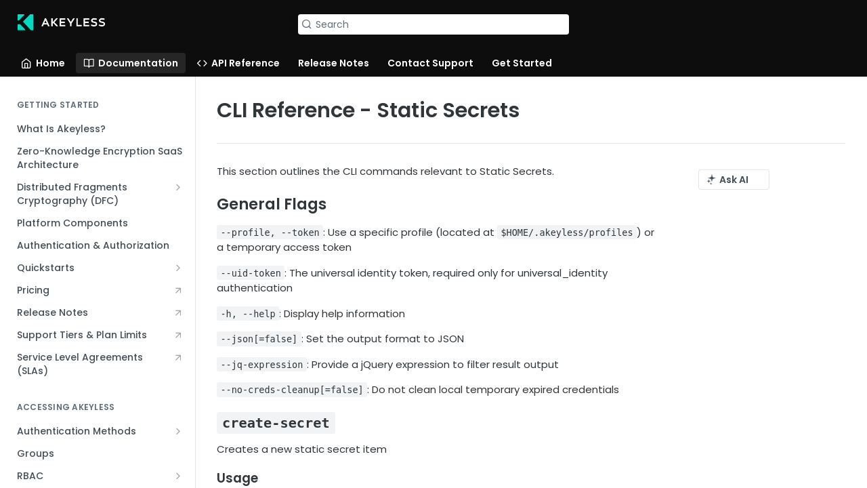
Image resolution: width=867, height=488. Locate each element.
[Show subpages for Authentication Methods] (178, 431)
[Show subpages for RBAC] (178, 475)
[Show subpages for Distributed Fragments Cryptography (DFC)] (178, 187)
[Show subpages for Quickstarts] (178, 267)
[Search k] (433, 24)
